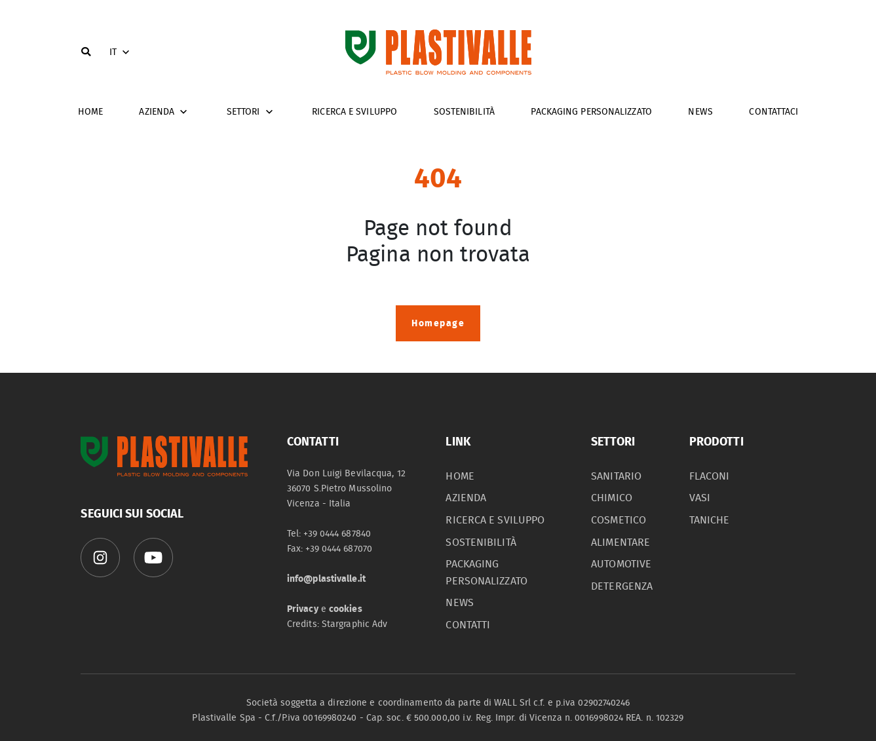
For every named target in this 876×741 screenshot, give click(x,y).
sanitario (616, 476)
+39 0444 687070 (338, 549)
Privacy (302, 609)
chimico (611, 498)
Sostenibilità (464, 112)
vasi (699, 498)
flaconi (709, 476)
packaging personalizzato (486, 572)
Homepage (438, 323)
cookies (345, 609)
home (90, 112)
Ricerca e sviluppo (354, 112)
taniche (709, 520)
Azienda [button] (164, 112)
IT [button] (120, 52)
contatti (468, 625)
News (700, 112)
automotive (621, 564)
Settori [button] (251, 112)
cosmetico (618, 520)
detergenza (622, 586)
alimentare (620, 542)
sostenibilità (481, 542)
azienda (466, 498)
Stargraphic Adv (355, 624)
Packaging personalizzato (591, 112)
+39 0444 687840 (337, 534)
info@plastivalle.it (326, 579)
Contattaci (773, 112)
